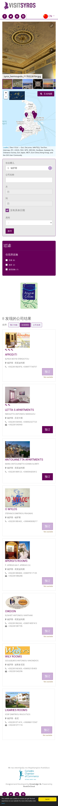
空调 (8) (12, 260)
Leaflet (5, 147)
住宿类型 (25, 325)
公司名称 (10, 174)
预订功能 (13, 325)
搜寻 (10, 230)
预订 (47, 429)
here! (3, 803)
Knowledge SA (35, 784)
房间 (8, 217)
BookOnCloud (29, 786)
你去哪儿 (10, 162)
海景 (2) (12, 265)
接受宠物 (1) (13, 269)
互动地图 (46, 93)
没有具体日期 (17, 210)
